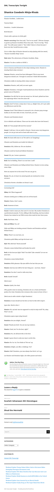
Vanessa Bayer (13, 378)
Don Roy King (9, 375)
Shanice (40, 376)
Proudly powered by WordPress (26, 489)
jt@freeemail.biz (18, 422)
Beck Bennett (30, 375)
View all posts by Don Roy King (28, 369)
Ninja (17, 376)
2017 (24, 375)
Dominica (36, 375)
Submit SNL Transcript (11, 458)
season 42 (35, 376)
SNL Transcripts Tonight (15, 5)
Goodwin (6, 376)
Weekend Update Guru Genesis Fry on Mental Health (22, 480)
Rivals (20, 376)
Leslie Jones (12, 376)
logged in (15, 389)
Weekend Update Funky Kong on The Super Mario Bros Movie (25, 482)
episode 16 (42, 375)
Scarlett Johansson (27, 376)
